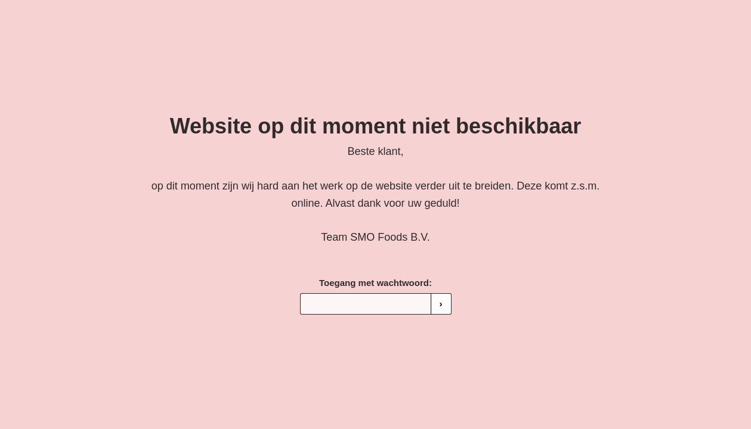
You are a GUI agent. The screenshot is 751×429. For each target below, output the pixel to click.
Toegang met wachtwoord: (375, 283)
